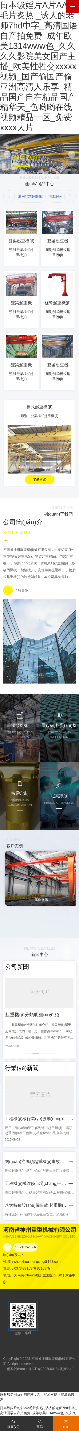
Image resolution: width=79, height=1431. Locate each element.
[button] (9, 196)
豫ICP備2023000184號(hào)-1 (51, 1369)
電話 (39, 1423)
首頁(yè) (13, 1423)
